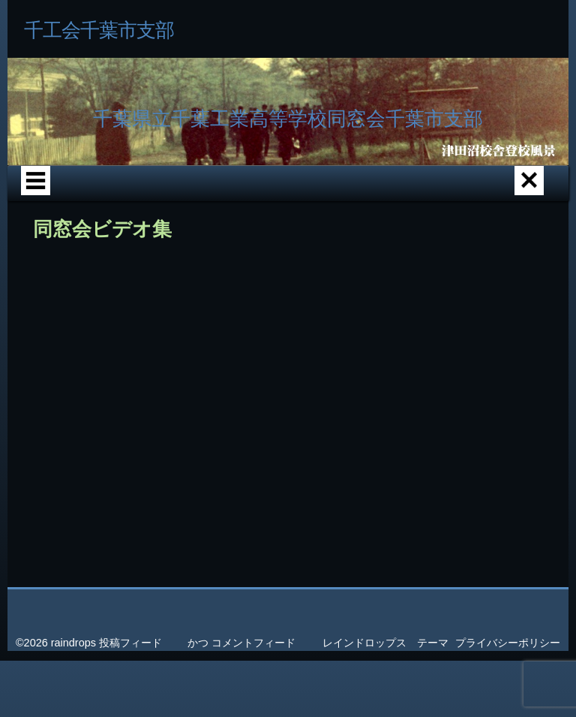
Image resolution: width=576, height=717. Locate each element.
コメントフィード (254, 643)
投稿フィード (130, 643)
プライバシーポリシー (507, 643)
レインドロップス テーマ (385, 643)
